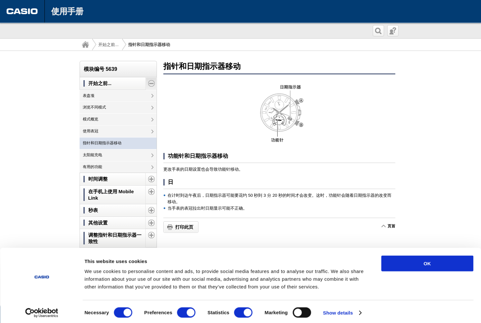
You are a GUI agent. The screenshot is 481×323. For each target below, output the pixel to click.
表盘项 (88, 95)
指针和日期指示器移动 (102, 143)
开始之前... (108, 44)
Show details (338, 310)
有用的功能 (92, 167)
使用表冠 (90, 131)
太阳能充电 (92, 155)
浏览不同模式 (94, 107)
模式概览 (90, 119)
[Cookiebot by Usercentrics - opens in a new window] (42, 310)
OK (427, 261)
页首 (391, 226)
